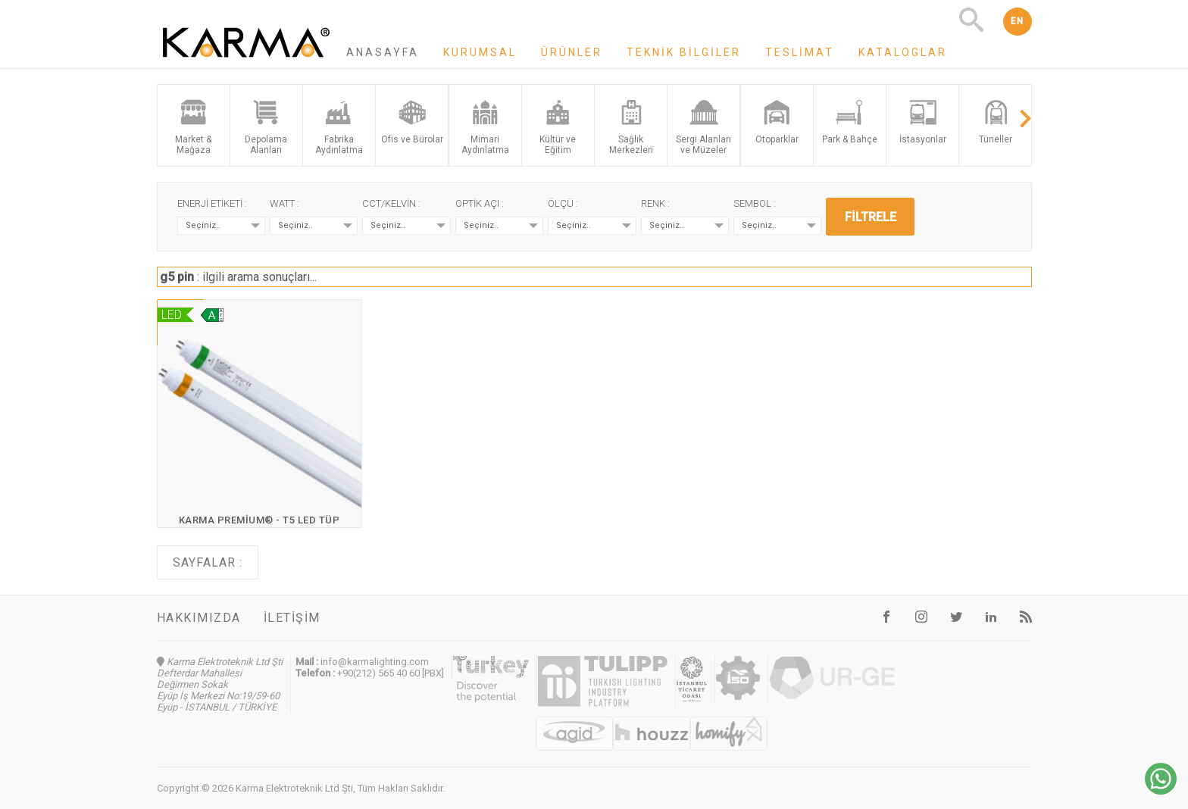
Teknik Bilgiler (684, 52)
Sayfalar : (207, 562)
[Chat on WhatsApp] (1161, 790)
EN (1017, 21)
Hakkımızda (199, 618)
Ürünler (571, 52)
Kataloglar (902, 52)
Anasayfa (382, 52)
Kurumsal (480, 52)
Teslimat (799, 52)
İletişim (292, 618)
